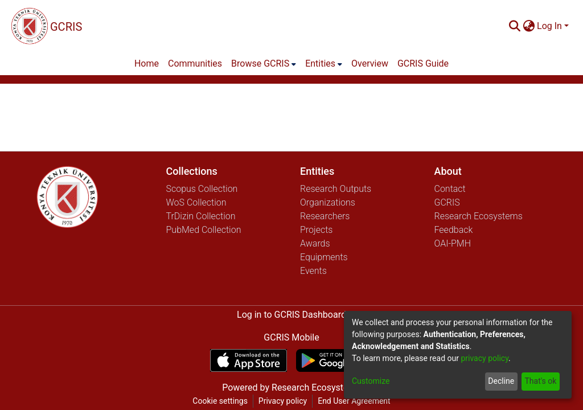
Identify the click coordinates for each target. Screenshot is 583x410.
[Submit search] (514, 26)
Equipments (324, 257)
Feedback (453, 229)
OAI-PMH (452, 243)
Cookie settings (220, 400)
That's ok (540, 381)
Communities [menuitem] (195, 63)
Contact (450, 188)
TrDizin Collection (201, 216)
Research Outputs (335, 188)
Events (313, 270)
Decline (501, 381)
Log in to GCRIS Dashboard (291, 314)
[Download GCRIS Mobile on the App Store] (248, 360)
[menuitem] (529, 26)
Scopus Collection (202, 188)
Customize (370, 381)
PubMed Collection (203, 229)
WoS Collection (196, 202)
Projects (316, 229)
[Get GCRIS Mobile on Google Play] (334, 360)
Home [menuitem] (146, 63)
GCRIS (447, 202)
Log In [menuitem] (549, 25)
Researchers (325, 216)
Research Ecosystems (478, 216)
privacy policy (484, 358)
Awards (315, 243)
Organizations (327, 202)
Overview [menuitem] (369, 63)
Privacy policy (282, 400)
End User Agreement (354, 400)
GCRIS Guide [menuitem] (423, 63)
